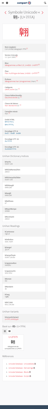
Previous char (5, 13)
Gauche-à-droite (11, 97)
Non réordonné (11, 105)
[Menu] (3, 3)
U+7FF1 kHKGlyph (12, 319)
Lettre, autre (9, 89)
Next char (42, 13)
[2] (16, 56)
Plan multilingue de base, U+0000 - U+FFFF (21, 73)
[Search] (45, 3)
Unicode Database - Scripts (19, 376)
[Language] (7, 3)
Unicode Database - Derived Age (21, 368)
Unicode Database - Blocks (19, 372)
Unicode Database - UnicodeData (21, 364)
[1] (27, 48)
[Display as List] (9, 331)
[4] (37, 81)
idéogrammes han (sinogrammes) (18, 81)
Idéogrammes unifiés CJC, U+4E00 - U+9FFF (21, 65)
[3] (39, 64)
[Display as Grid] (4, 331)
